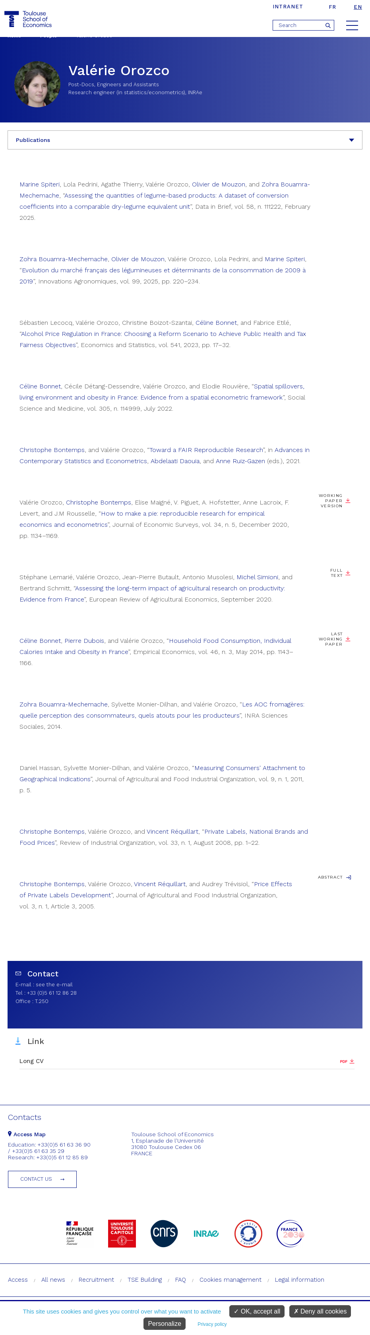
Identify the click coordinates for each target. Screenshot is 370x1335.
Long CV (31, 1061)
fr (332, 7)
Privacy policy (212, 1324)
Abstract (330, 877)
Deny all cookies (320, 1311)
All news (53, 1279)
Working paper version (331, 500)
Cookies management (231, 1279)
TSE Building (145, 1279)
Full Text (336, 573)
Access (18, 1279)
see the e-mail (54, 985)
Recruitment (96, 1279)
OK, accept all (257, 1311)
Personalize (164, 1323)
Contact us (36, 1179)
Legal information (299, 1279)
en (358, 7)
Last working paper (331, 639)
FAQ (180, 1279)
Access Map (27, 1134)
